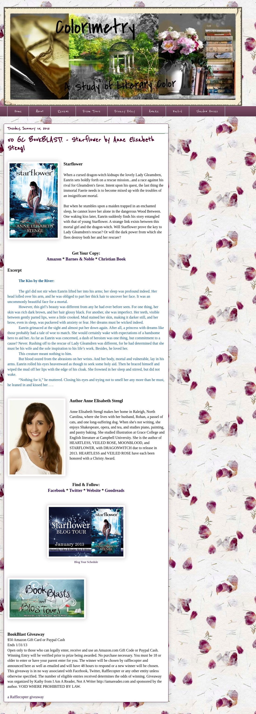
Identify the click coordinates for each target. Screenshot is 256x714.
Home (18, 111)
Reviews (63, 111)
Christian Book (112, 259)
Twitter (75, 490)
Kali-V (177, 111)
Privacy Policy (125, 111)
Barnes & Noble (80, 259)
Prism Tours (91, 111)
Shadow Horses (207, 111)
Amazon (54, 259)
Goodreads (115, 490)
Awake (154, 111)
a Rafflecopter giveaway (25, 697)
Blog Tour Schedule (86, 562)
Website (94, 490)
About (40, 111)
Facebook (56, 490)
